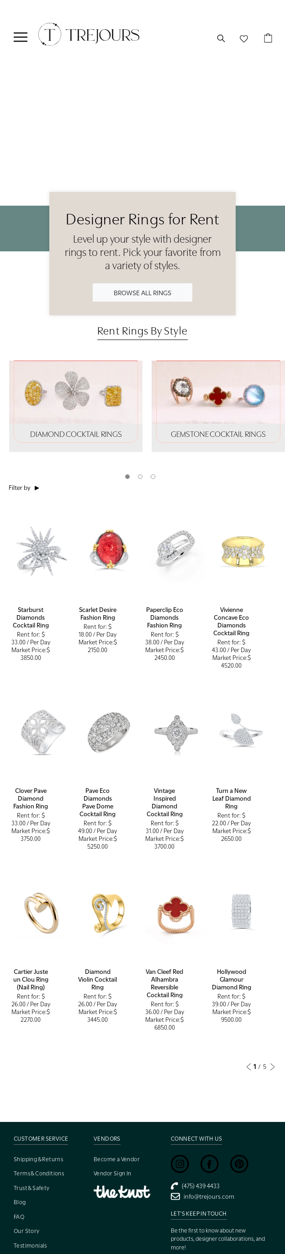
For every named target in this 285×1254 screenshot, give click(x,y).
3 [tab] (153, 476)
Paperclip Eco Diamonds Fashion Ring (164, 617)
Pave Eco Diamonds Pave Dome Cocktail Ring (97, 802)
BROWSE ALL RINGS (142, 292)
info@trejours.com (202, 1196)
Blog (20, 1202)
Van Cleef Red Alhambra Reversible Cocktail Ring (164, 983)
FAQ (19, 1216)
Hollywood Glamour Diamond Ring (231, 979)
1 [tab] (127, 476)
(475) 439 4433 (195, 1186)
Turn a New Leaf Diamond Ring (231, 798)
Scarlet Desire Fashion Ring (97, 613)
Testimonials (30, 1245)
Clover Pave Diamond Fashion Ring (30, 798)
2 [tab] (140, 476)
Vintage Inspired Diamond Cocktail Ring (165, 802)
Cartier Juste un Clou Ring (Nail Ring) (30, 979)
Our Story (27, 1230)
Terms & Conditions (39, 1173)
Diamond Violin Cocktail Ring (97, 979)
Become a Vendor (117, 1159)
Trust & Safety (32, 1188)
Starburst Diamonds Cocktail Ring (31, 617)
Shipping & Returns (38, 1159)
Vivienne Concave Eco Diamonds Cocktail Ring (231, 621)
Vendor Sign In (113, 1173)
